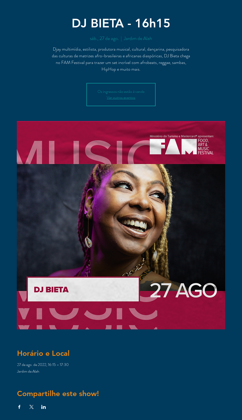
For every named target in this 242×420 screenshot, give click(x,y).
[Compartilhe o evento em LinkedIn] (43, 407)
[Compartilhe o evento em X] (31, 407)
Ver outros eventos (121, 97)
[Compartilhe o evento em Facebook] (19, 407)
